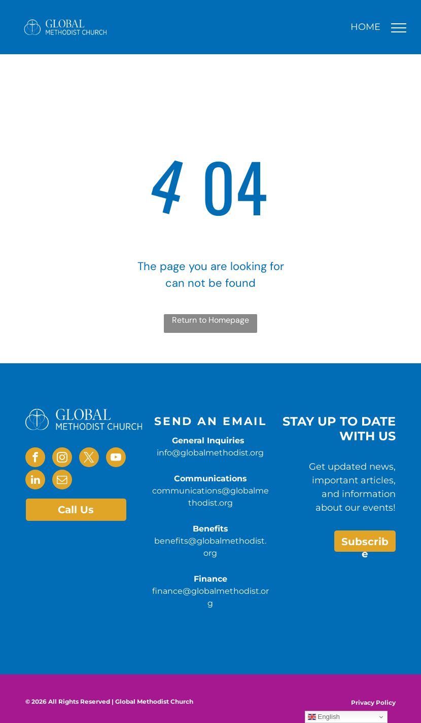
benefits (171, 615)
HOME (365, 26)
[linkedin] (35, 481)
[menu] (398, 28)
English (324, 717)
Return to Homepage (210, 320)
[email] (62, 481)
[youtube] (116, 458)
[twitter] (89, 458)
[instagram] (62, 458)
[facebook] (35, 458)
